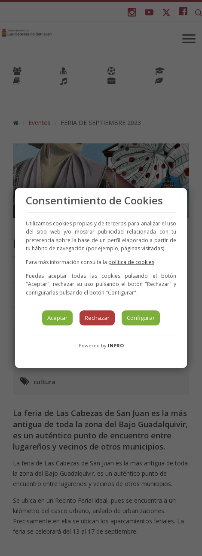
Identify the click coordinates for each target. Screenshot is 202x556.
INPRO (116, 345)
